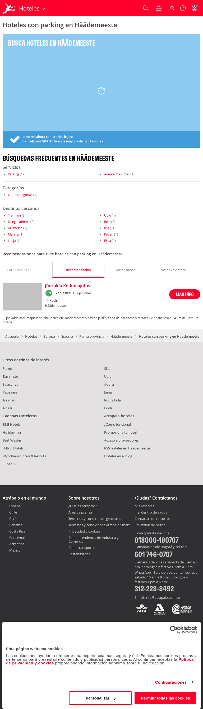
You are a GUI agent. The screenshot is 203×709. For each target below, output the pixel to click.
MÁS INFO (185, 294)
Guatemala (17, 537)
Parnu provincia (91, 336)
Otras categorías (20, 195)
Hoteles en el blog (118, 456)
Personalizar (101, 698)
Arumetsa (15, 228)
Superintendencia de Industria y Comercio (93, 539)
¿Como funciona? (117, 424)
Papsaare (10, 392)
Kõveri (108, 234)
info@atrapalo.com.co (162, 597)
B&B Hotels (11, 424)
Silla (107, 368)
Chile (13, 512)
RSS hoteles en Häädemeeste (127, 448)
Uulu (107, 215)
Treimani (14, 215)
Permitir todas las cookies (165, 698)
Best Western (13, 440)
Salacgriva (10, 384)
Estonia (67, 336)
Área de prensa (80, 512)
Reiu (107, 221)
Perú (13, 518)
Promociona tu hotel (120, 432)
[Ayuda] (183, 8)
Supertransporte (81, 547)
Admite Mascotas (117, 174)
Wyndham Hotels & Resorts (24, 456)
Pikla (107, 240)
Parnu (7, 368)
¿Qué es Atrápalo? (82, 506)
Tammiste (10, 376)
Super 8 (9, 464)
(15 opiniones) (82, 293)
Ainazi (7, 408)
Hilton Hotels (13, 448)
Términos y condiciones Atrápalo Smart (99, 525)
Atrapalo (12, 336)
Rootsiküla (112, 400)
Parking (13, 174)
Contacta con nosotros (152, 519)
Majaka (13, 234)
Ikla (106, 228)
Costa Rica (17, 531)
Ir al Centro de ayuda (151, 512)
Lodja (12, 240)
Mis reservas (144, 506)
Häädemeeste (121, 336)
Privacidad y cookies (84, 531)
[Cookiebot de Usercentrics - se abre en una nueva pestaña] (174, 630)
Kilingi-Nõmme (19, 221)
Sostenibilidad (79, 554)
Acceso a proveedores (121, 440)
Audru (109, 384)
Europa (49, 336)
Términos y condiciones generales (94, 518)
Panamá (15, 525)
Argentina (17, 544)
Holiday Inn (12, 432)
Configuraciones (171, 682)
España (15, 506)
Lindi (108, 408)
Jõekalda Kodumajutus (67, 286)
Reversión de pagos (150, 525)
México (15, 550)
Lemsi (108, 392)
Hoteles (31, 336)
